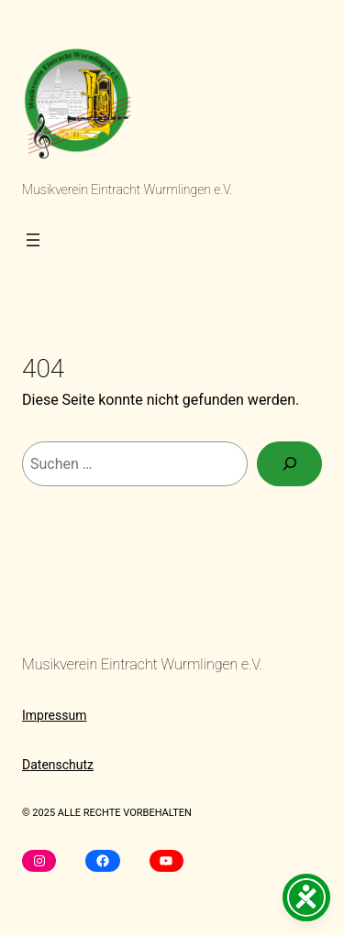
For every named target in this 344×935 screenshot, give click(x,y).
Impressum (54, 715)
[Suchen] (289, 463)
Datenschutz (58, 764)
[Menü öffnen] (33, 240)
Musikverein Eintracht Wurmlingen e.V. (127, 189)
